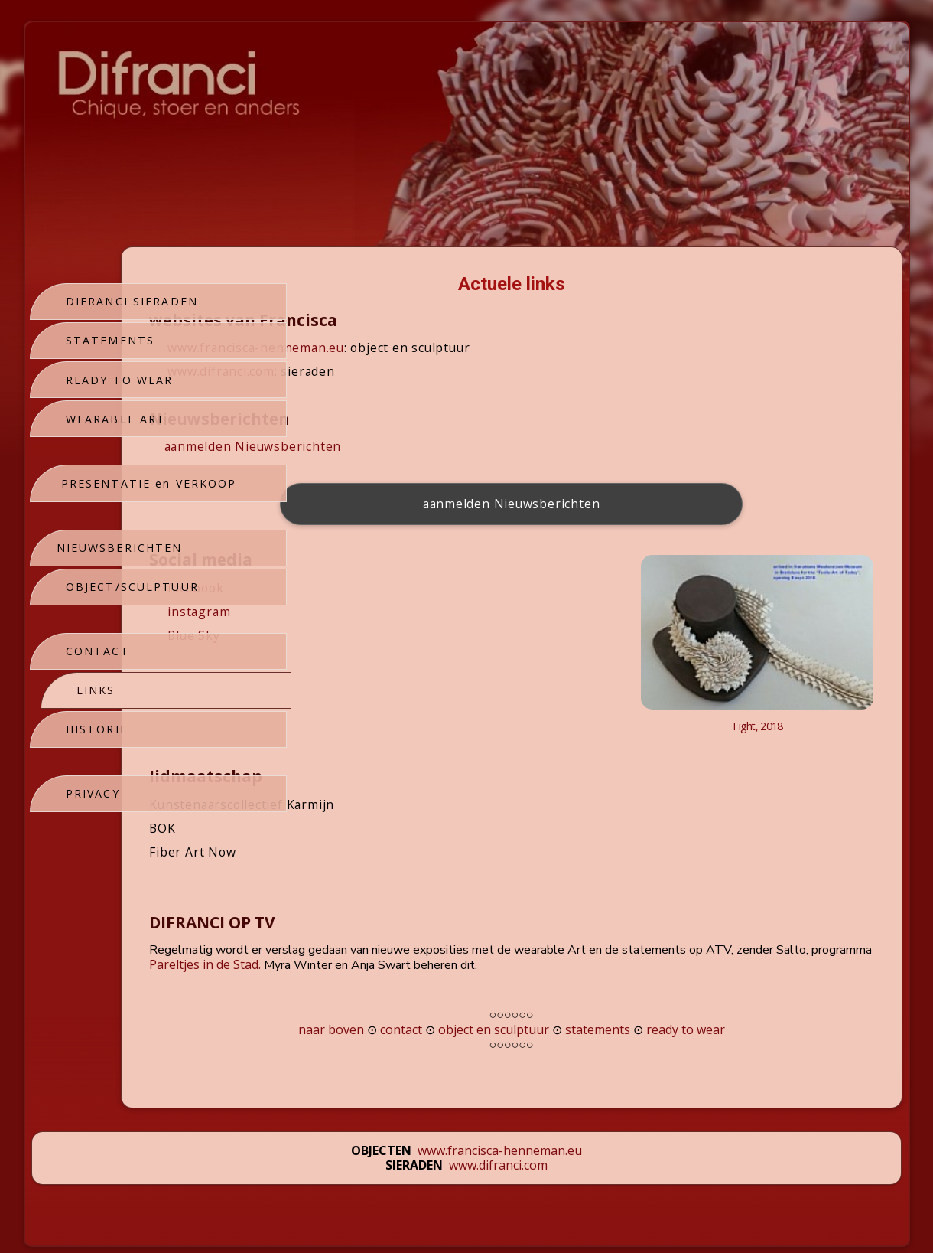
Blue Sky (357, 635)
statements (681, 992)
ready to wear (769, 992)
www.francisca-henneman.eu (424, 347)
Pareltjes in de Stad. (543, 927)
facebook (364, 587)
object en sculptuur (577, 992)
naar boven (415, 992)
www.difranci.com (390, 371)
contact (485, 992)
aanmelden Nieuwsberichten (421, 446)
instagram (367, 611)
